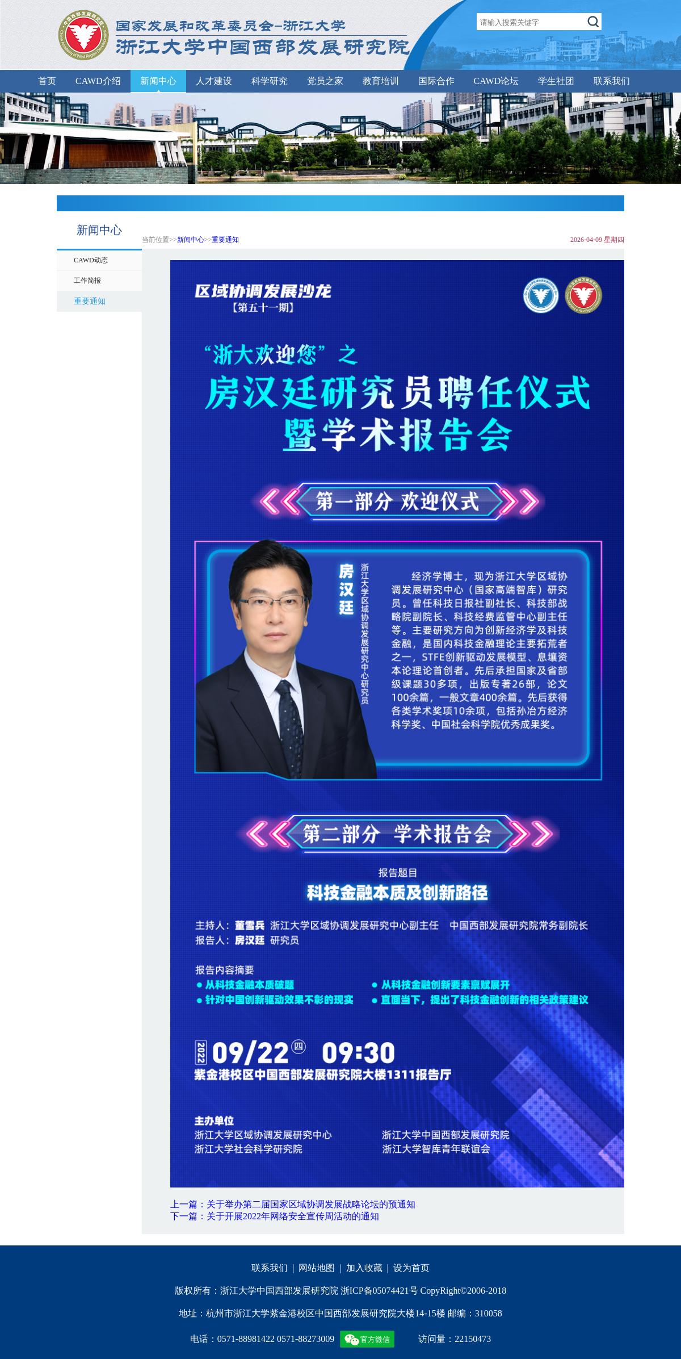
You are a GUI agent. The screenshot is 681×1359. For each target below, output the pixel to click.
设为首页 (411, 1268)
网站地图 (317, 1268)
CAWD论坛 (496, 81)
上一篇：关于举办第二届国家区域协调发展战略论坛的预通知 (292, 1204)
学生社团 (556, 81)
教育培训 (381, 81)
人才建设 (214, 81)
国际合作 (436, 81)
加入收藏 (364, 1268)
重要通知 (225, 240)
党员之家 (325, 81)
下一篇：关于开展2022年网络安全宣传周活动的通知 (274, 1216)
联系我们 (612, 81)
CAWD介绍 (98, 81)
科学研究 (269, 81)
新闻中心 (158, 81)
